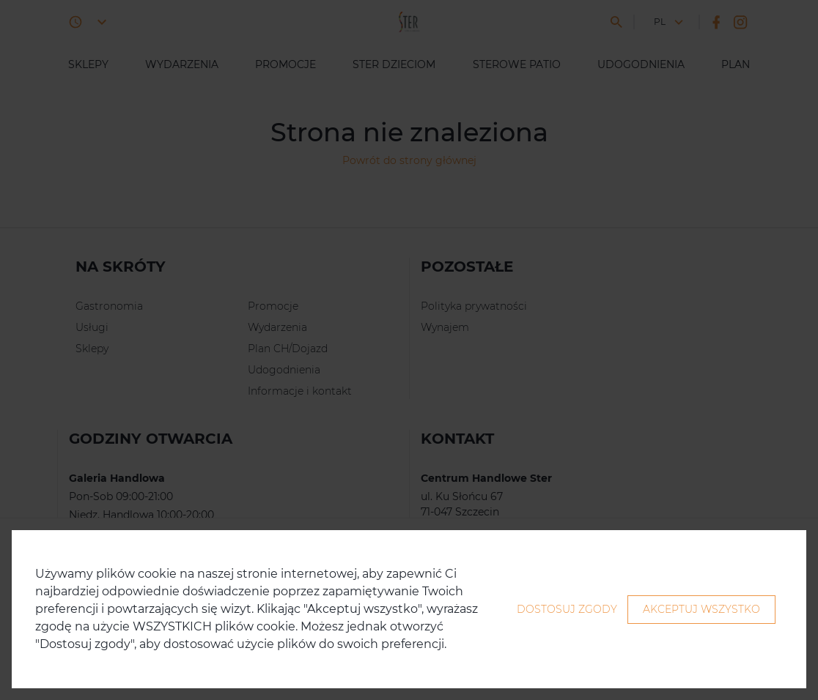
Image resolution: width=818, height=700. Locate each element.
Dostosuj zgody (567, 609)
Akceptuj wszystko (701, 609)
